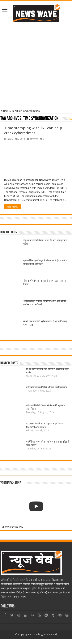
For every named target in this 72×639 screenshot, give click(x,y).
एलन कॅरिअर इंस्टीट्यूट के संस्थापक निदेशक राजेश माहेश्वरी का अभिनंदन (45, 262)
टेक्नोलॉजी (34, 139)
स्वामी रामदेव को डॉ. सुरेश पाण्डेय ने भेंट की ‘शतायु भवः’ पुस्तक (45, 323)
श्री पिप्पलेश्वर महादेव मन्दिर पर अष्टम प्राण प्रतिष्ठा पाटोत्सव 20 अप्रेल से (44, 303)
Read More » (12, 206)
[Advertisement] (36, 63)
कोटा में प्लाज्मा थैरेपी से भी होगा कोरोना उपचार (46, 387)
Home (5, 110)
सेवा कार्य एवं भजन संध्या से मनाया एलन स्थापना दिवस (44, 282)
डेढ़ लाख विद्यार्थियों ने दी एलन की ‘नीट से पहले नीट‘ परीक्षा (45, 242)
